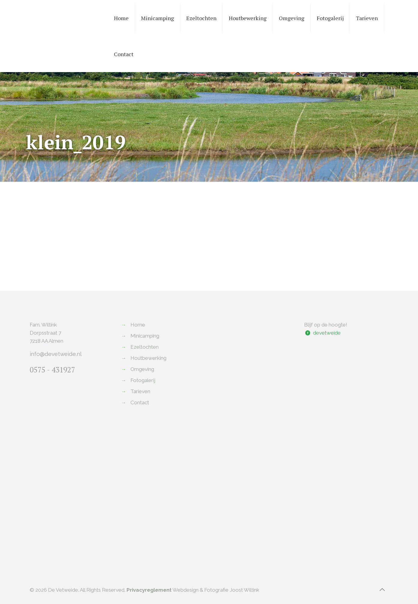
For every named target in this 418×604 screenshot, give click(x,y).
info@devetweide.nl (56, 354)
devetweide (327, 333)
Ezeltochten (144, 347)
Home (137, 325)
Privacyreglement (149, 590)
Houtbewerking (148, 358)
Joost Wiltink (244, 590)
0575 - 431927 (52, 370)
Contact (139, 402)
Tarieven (140, 391)
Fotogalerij (142, 380)
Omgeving (142, 369)
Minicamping (144, 336)
